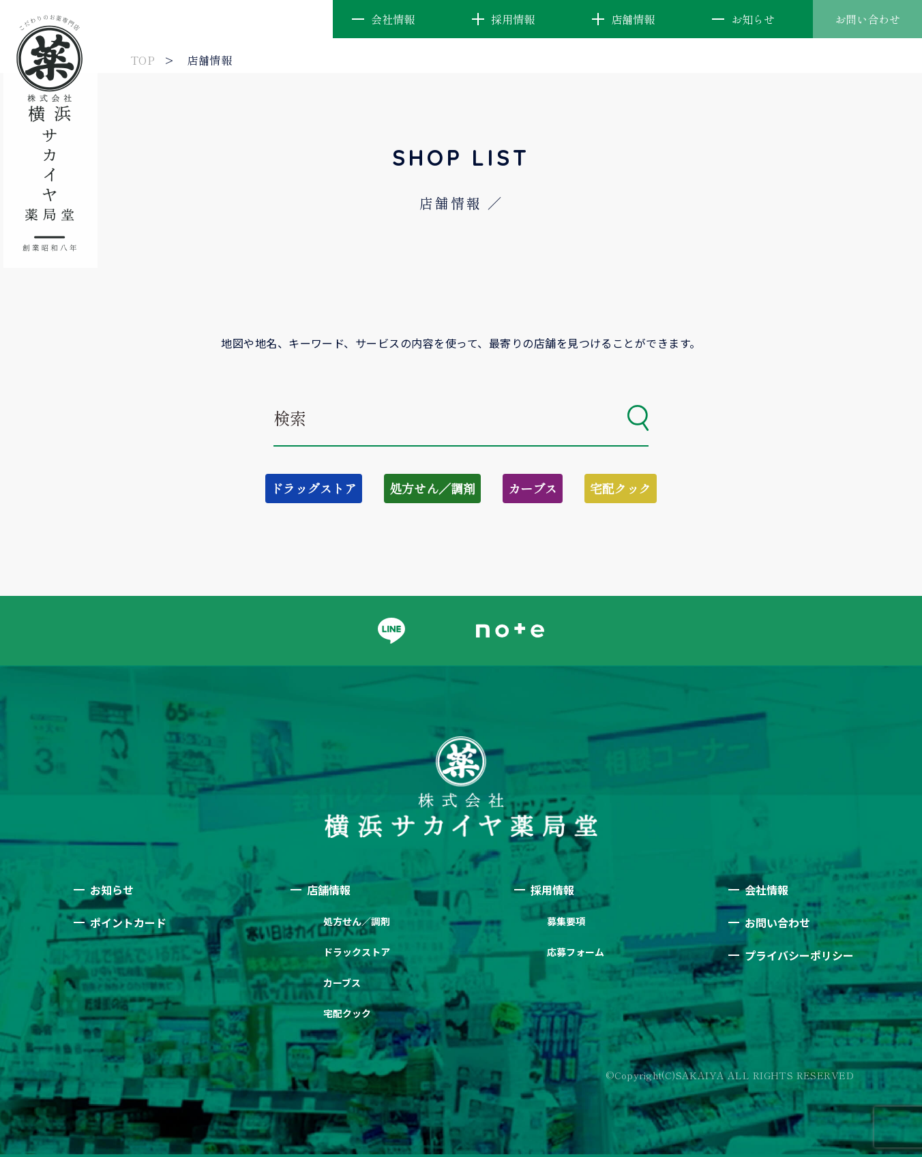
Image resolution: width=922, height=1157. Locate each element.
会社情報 (393, 19)
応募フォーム (575, 952)
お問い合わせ (867, 19)
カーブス (532, 488)
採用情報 (513, 19)
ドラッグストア (314, 488)
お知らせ (753, 19)
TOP (142, 60)
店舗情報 (633, 19)
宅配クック (620, 488)
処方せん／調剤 (432, 488)
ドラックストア (356, 952)
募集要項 (566, 921)
